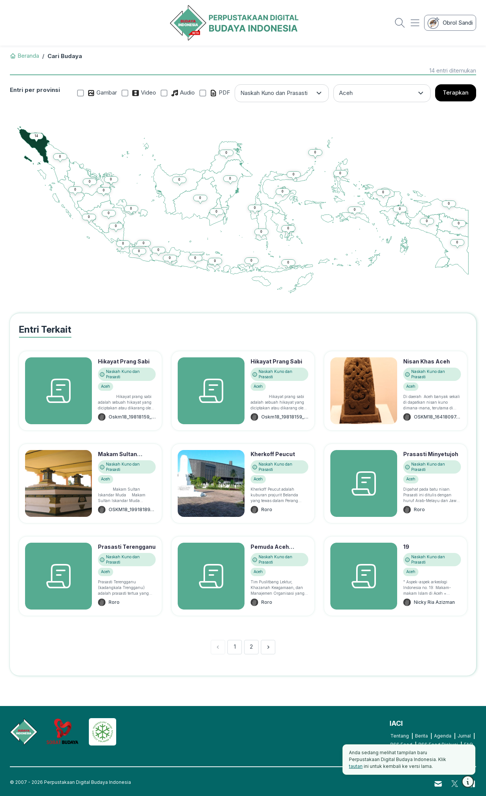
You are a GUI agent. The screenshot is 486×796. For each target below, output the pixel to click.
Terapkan (456, 92)
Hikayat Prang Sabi (124, 361)
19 (406, 546)
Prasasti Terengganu (127, 546)
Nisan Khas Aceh (426, 361)
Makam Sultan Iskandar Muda (118, 458)
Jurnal (464, 736)
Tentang (399, 736)
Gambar (102, 93)
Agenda (442, 736)
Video (144, 93)
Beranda (24, 55)
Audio (183, 93)
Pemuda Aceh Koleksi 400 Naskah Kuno (278, 554)
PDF (220, 93)
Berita (421, 736)
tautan (356, 766)
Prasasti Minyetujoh (430, 454)
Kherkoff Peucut (273, 454)
